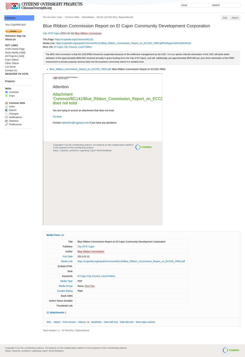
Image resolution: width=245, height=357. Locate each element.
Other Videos (12, 63)
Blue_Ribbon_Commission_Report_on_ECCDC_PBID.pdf (80, 69)
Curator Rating (64, 291)
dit (49, 322)
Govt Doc (90, 286)
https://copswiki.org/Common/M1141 (74, 39)
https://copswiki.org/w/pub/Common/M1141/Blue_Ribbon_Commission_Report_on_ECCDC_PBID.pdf (131, 261)
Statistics (12, 120)
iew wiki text (111, 322)
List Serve (10, 66)
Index (10, 106)
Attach (235, 17)
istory (82, 322)
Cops (59, 17)
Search (11, 110)
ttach (57, 322)
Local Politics (85, 47)
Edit (225, 17)
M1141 (100, 17)
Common (10, 17)
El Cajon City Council (65, 47)
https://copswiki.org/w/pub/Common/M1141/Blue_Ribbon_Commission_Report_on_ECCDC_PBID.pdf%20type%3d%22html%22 (123, 43)
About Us (10, 39)
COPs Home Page (15, 49)
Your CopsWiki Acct (15, 24)
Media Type (66, 281)
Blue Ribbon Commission (88, 33)
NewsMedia (88, 17)
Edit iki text (127, 322)
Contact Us (11, 70)
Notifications (13, 117)
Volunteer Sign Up (15, 35)
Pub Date (67, 256)
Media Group (66, 286)
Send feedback (56, 351)
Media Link (67, 261)
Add (22, 52)
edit (62, 235)
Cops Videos (12, 59)
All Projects (11, 56)
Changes (12, 113)
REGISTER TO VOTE (16, 74)
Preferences (13, 124)
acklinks (96, 322)
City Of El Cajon (51, 33)
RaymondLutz (126, 17)
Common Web (72, 17)
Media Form (53, 235)
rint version (69, 322)
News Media (11, 52)
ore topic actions (145, 322)
